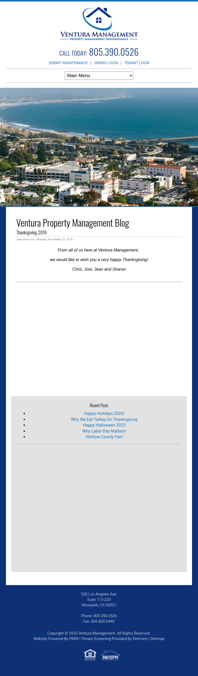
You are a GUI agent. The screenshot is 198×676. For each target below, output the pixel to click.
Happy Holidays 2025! (104, 413)
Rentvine (140, 638)
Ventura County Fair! (104, 436)
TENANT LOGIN (136, 63)
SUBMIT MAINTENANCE (68, 63)
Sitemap (157, 638)
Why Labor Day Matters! (104, 431)
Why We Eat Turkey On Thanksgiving (104, 419)
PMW (74, 638)
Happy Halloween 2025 (104, 425)
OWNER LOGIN (106, 63)
